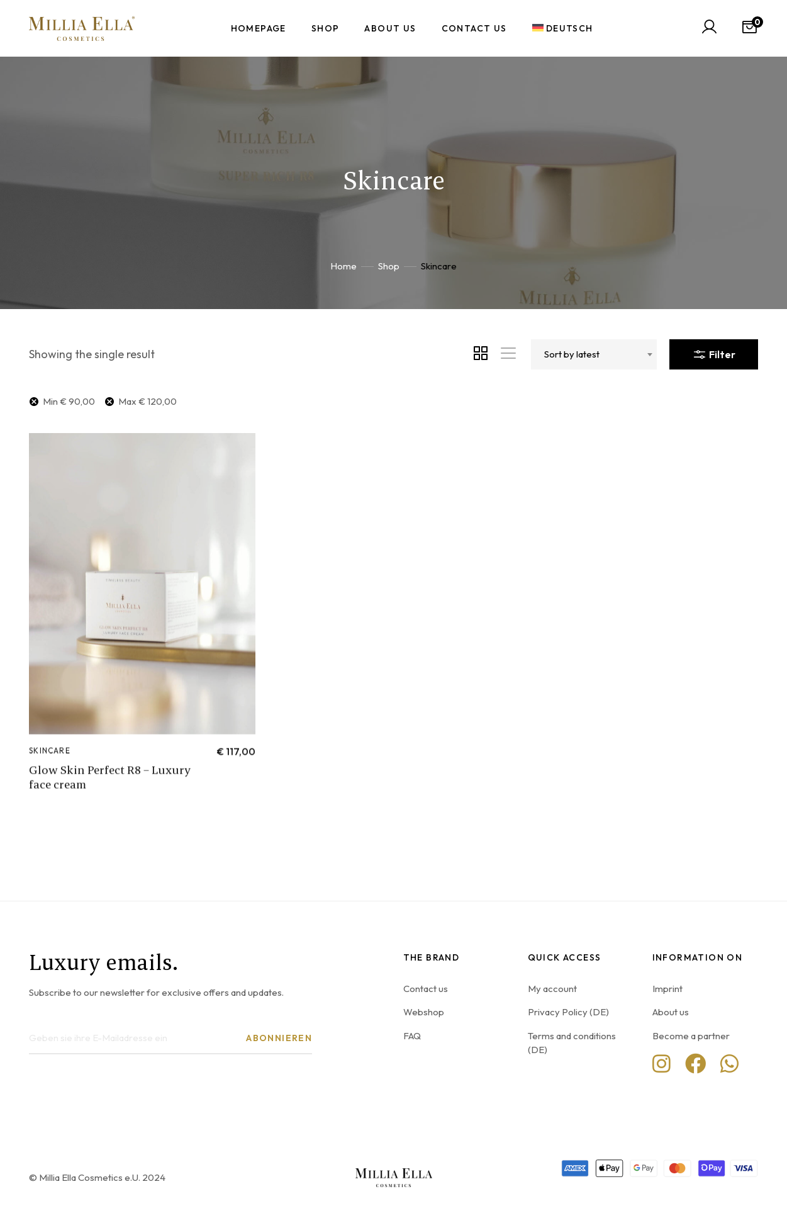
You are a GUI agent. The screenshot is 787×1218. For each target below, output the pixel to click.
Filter (713, 352)
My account (552, 989)
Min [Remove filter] (69, 401)
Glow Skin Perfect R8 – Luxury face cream (110, 799)
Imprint (667, 989)
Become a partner (691, 1036)
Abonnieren (279, 1038)
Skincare (49, 772)
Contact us (425, 989)
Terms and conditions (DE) (572, 1043)
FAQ (412, 1036)
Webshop (423, 1012)
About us (670, 1012)
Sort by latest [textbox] (572, 354)
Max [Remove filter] (147, 401)
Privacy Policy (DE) (568, 1012)
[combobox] (594, 354)
